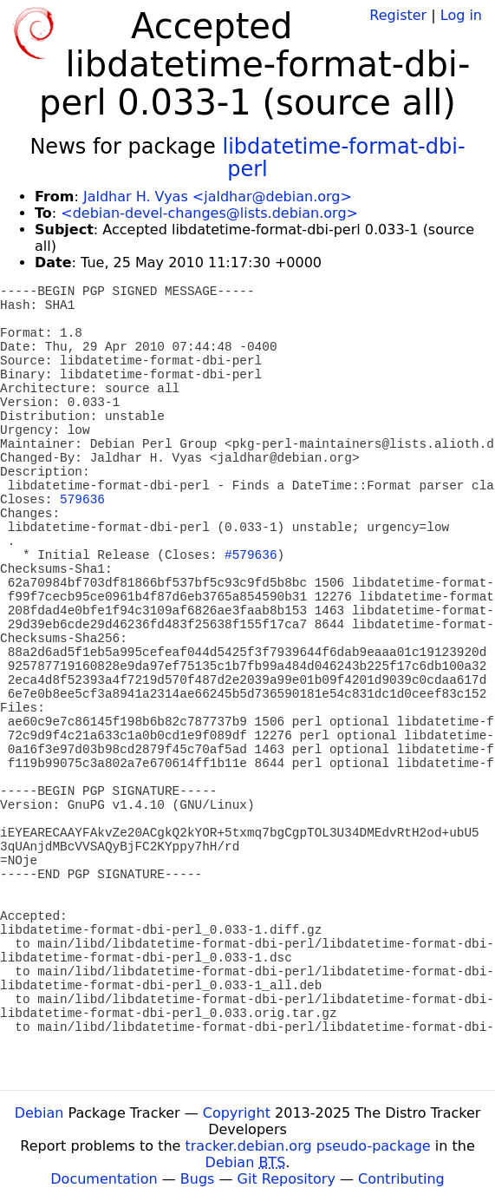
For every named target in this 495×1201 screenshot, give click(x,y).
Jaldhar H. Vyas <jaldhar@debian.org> (217, 196)
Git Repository (286, 1179)
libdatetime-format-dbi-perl (343, 158)
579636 (82, 500)
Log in (461, 15)
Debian (39, 1113)
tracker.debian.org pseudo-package (308, 1146)
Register (398, 15)
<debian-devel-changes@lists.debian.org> (209, 213)
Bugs (197, 1179)
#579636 (251, 555)
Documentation (103, 1179)
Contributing (401, 1179)
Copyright (236, 1113)
